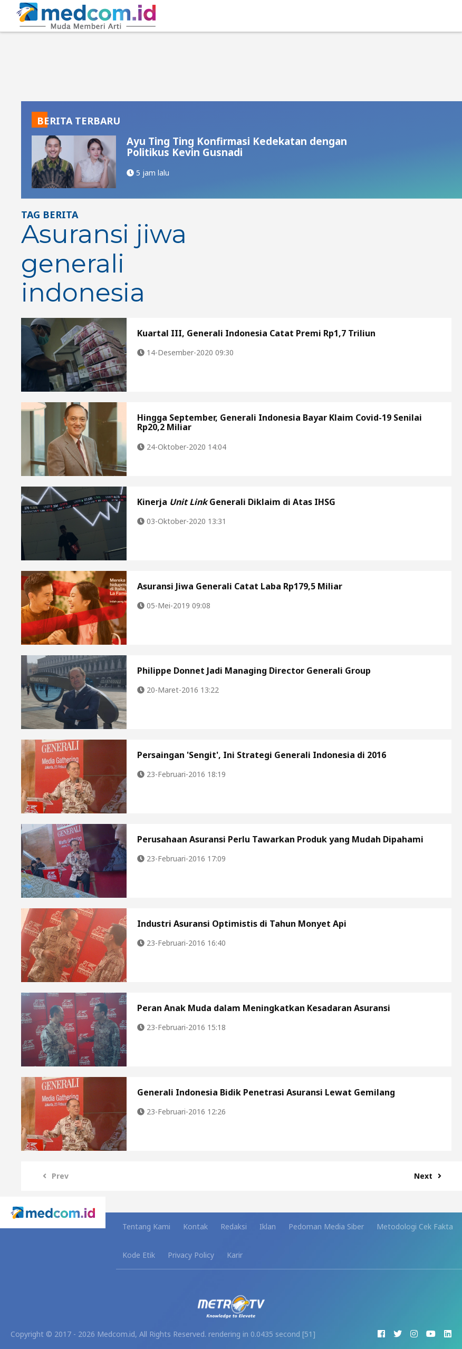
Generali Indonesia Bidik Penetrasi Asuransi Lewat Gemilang (266, 1092)
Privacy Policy (191, 1255)
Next (430, 1176)
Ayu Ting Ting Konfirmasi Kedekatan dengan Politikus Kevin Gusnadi (237, 146)
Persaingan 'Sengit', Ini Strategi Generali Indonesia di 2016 (261, 755)
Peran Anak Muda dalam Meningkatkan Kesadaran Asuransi (263, 1008)
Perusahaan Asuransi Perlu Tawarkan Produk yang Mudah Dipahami (280, 839)
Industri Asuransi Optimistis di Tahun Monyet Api (241, 923)
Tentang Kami (146, 1226)
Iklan (267, 1226)
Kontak (195, 1226)
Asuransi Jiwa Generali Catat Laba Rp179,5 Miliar (239, 586)
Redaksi (233, 1226)
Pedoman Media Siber (326, 1226)
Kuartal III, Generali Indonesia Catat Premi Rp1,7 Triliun (256, 333)
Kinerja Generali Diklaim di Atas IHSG (236, 502)
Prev (53, 1176)
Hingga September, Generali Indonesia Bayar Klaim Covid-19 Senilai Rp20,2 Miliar (279, 422)
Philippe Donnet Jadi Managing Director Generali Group (254, 670)
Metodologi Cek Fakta (415, 1226)
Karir (235, 1255)
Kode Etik (138, 1255)
